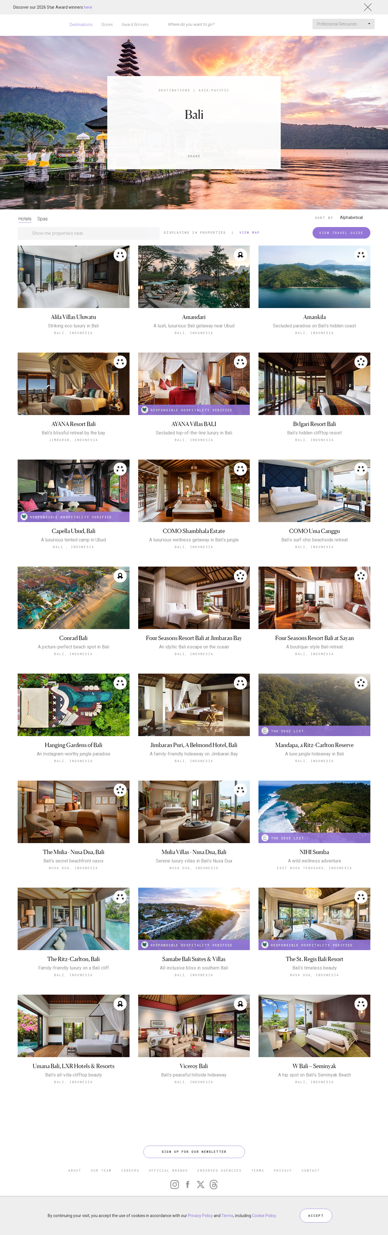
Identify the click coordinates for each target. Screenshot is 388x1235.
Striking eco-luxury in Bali (73, 326)
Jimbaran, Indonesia (73, 440)
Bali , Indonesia (73, 547)
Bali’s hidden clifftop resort (314, 433)
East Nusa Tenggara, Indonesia (314, 868)
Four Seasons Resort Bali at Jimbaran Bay (194, 638)
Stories (107, 24)
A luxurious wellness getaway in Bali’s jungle (194, 540)
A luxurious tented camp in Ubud (73, 540)
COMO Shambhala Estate (194, 531)
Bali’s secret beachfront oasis (73, 861)
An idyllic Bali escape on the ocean (194, 647)
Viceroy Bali (194, 1066)
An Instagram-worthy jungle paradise (73, 754)
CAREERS (130, 1170)
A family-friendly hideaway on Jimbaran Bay (194, 754)
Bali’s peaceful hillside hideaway (194, 1075)
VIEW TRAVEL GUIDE (341, 233)
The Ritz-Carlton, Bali (73, 959)
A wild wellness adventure (314, 861)
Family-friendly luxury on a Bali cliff (73, 968)
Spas (42, 219)
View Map (249, 232)
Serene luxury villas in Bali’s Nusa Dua (194, 861)
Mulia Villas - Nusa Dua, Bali (194, 852)
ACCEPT (316, 1215)
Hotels (25, 219)
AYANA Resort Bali (73, 424)
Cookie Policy (264, 1215)
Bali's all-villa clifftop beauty (73, 1075)
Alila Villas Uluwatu (73, 317)
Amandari (194, 317)
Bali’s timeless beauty (314, 968)
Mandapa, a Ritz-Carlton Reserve (314, 745)
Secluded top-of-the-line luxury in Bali (194, 433)
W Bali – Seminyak (314, 1066)
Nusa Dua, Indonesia (73, 868)
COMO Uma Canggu (314, 531)
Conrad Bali (73, 638)
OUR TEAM (101, 1170)
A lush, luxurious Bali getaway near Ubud (194, 326)
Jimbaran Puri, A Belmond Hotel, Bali (193, 745)
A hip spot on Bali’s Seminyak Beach (314, 1075)
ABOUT (74, 1170)
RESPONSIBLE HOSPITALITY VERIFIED (186, 409)
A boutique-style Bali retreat (314, 647)
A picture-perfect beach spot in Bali (73, 647)
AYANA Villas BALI (193, 424)
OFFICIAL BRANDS (168, 1170)
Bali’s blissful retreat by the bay (73, 433)
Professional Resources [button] (343, 24)
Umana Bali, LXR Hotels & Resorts (73, 1066)
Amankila (314, 317)
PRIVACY (283, 1170)
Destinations (81, 24)
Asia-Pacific (214, 90)
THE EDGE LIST (282, 730)
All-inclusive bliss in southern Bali (194, 968)
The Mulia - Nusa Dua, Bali (73, 852)
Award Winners (135, 24)
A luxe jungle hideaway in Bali (314, 754)
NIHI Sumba (314, 852)
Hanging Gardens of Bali (73, 745)
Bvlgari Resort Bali (314, 424)
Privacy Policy (200, 1215)
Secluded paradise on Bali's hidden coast (314, 326)
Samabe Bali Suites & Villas (194, 959)
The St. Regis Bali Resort (314, 959)
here (88, 7)
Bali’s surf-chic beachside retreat (314, 540)
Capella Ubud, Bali (73, 531)
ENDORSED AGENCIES (219, 1170)
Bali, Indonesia (73, 333)
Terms (227, 1215)
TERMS (257, 1170)
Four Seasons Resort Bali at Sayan (314, 638)
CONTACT (311, 1170)
